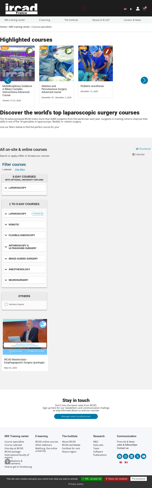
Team (96, 448)
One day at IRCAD (14, 448)
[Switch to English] (125, 9)
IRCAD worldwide (71, 445)
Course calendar (13, 445)
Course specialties (14, 441)
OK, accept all (91, 479)
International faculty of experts (17, 456)
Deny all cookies (116, 479)
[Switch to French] (130, 9)
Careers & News (133, 20)
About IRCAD (69, 441)
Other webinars (43, 445)
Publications (100, 454)
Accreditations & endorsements (13, 462)
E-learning (45, 20)
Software (98, 451)
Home (3, 26)
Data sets (98, 445)
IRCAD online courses (46, 441)
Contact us (123, 448)
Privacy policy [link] (76, 484)
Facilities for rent (71, 448)
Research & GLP (101, 20)
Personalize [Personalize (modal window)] (138, 479)
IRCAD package (13, 451)
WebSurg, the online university (46, 450)
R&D (95, 441)
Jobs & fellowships (127, 444)
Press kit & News (126, 441)
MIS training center (15, 20)
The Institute (71, 20)
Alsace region (69, 451)
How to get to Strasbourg (18, 466)
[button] (144, 80)
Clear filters (20, 169)
